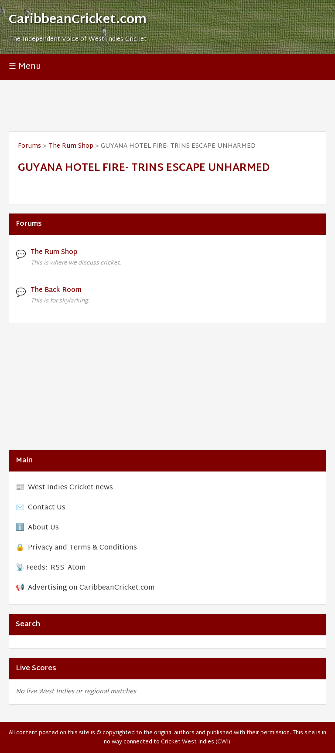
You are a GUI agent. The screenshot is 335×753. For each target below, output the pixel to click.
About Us (43, 528)
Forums (29, 146)
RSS (57, 568)
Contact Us (46, 508)
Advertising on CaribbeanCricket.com (91, 588)
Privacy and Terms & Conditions (82, 548)
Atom (77, 568)
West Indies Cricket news (70, 488)
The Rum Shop (70, 146)
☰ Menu (25, 67)
